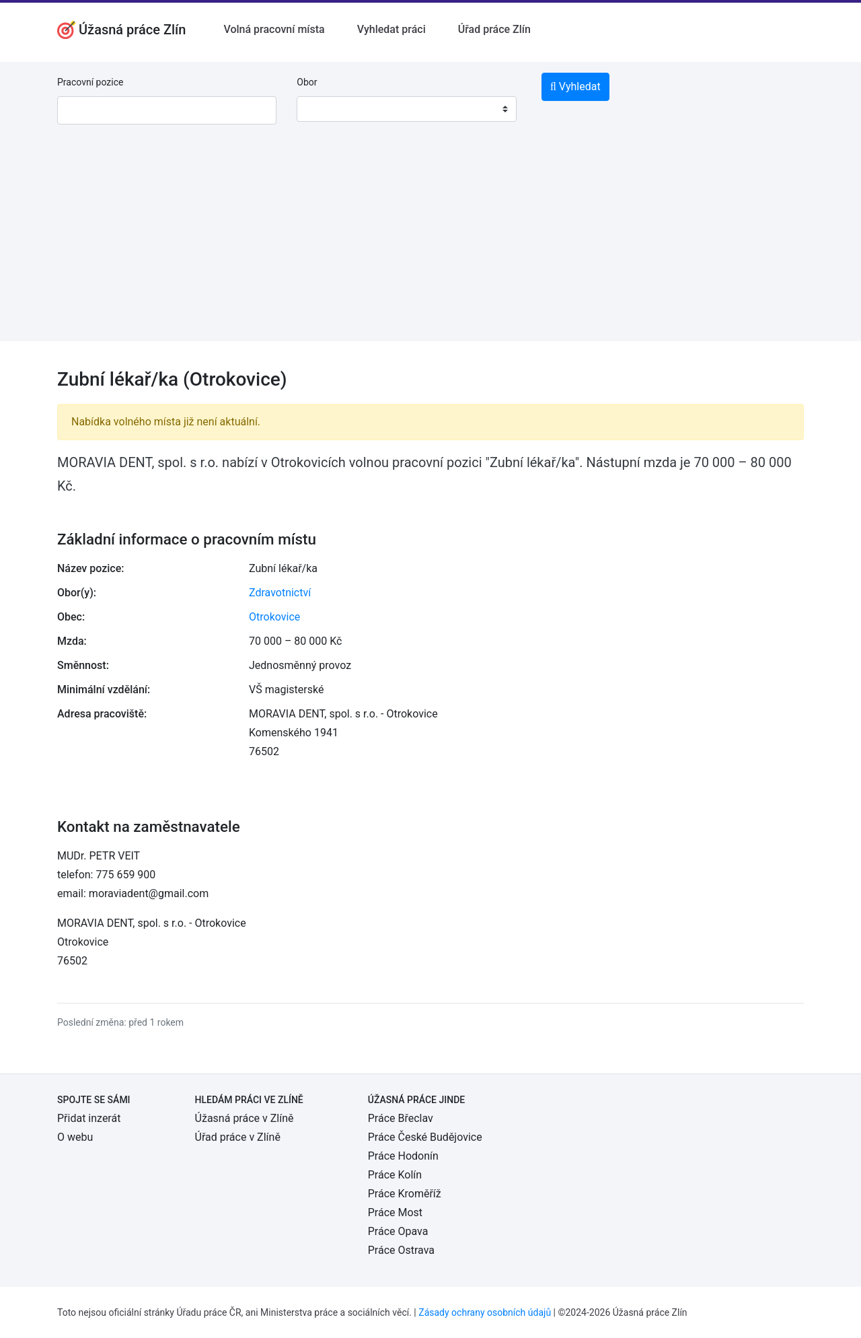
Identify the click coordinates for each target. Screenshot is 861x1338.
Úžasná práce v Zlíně (244, 1118)
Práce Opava (398, 1231)
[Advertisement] (430, 247)
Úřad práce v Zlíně (237, 1137)
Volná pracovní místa (273, 29)
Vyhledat (575, 86)
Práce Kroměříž (404, 1193)
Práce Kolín (395, 1174)
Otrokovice (274, 616)
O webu (75, 1137)
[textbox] (324, 109)
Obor (307, 82)
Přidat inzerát (88, 1118)
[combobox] (406, 109)
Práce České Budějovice (425, 1137)
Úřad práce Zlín (494, 29)
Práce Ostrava (401, 1250)
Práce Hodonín (403, 1156)
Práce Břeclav (400, 1118)
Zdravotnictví (280, 592)
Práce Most (395, 1212)
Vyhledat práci (391, 29)
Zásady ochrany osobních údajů (484, 1312)
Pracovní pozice (90, 82)
